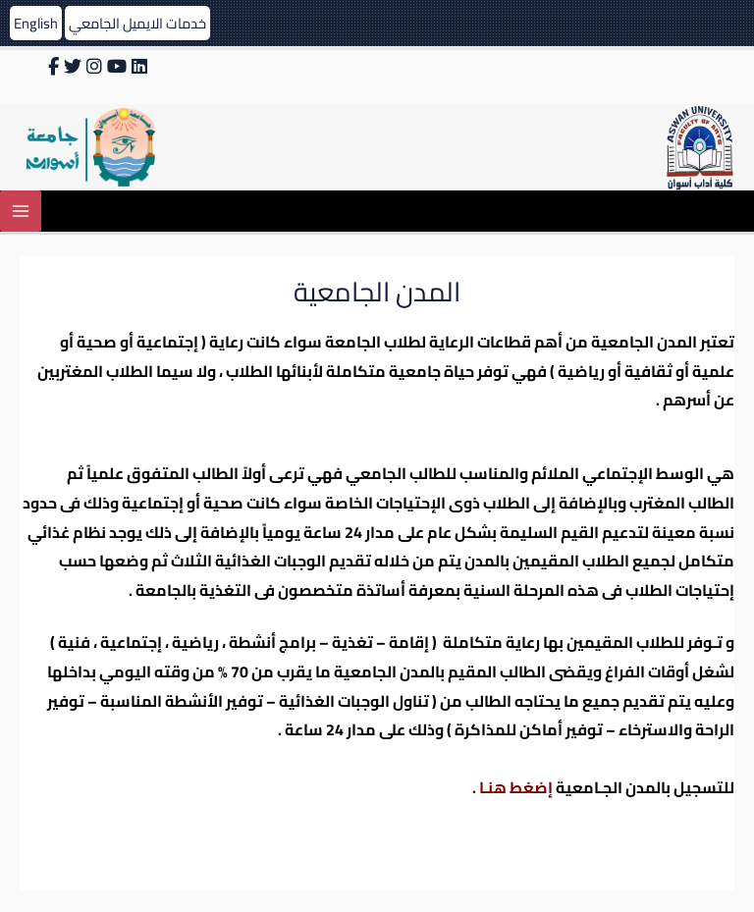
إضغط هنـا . (512, 787)
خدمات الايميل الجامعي (137, 23)
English (36, 23)
